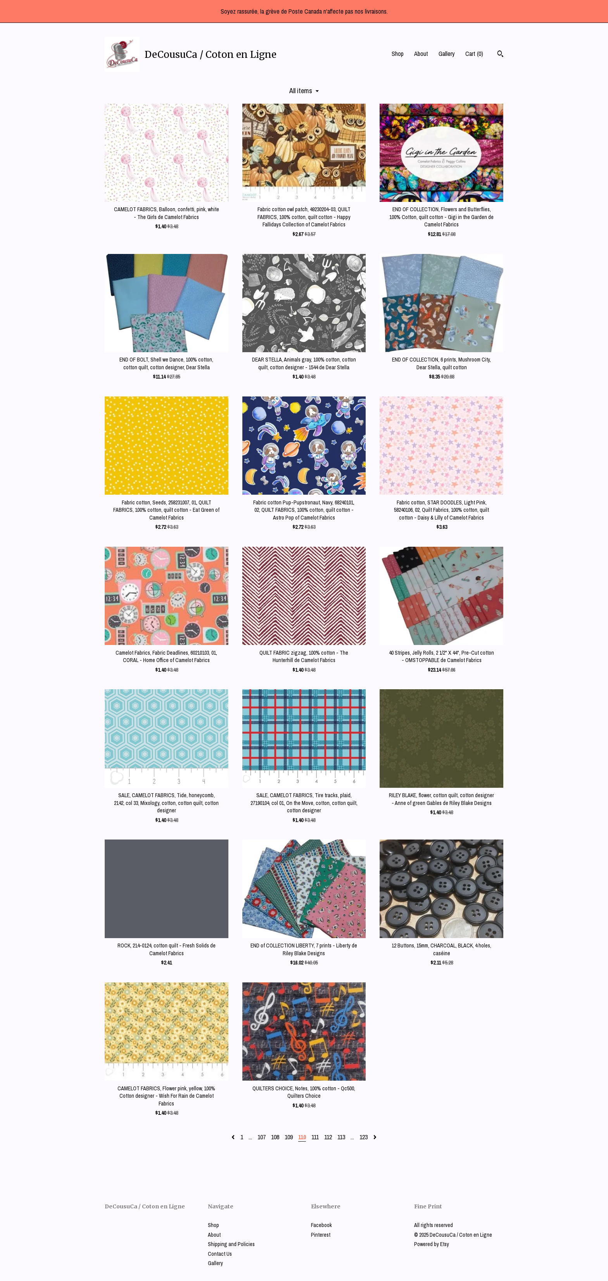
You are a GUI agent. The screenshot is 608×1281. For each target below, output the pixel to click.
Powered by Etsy (431, 1244)
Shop (398, 53)
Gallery (447, 53)
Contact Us (220, 1253)
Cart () (474, 53)
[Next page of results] (375, 1137)
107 (261, 1137)
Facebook (321, 1225)
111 (315, 1137)
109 (289, 1137)
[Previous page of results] (234, 1137)
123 (363, 1137)
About (421, 53)
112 (328, 1137)
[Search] (500, 54)
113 (341, 1137)
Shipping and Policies (231, 1244)
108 (275, 1137)
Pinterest (320, 1234)
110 (302, 1137)
